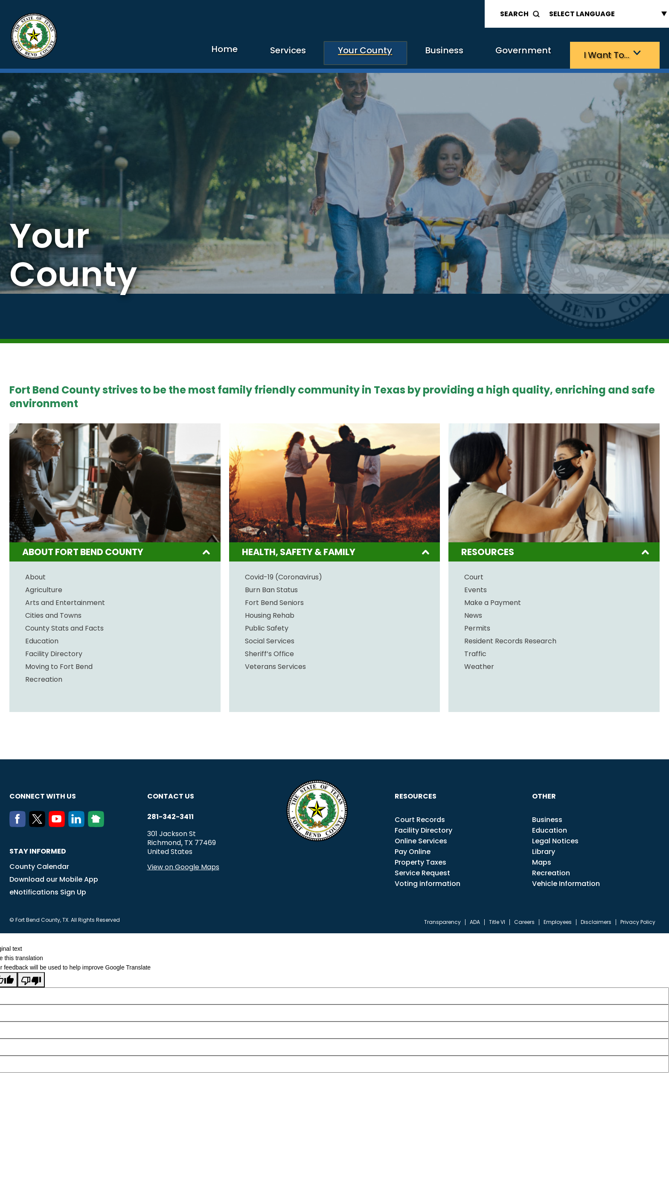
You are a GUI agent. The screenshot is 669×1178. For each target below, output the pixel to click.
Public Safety (266, 626)
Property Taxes (420, 860)
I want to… (602, 53)
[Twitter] (39, 822)
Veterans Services (275, 664)
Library (543, 849)
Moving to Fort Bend (59, 664)
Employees (558, 920)
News (473, 613)
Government (507, 53)
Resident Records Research (510, 639)
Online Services (421, 839)
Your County (322, 53)
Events (475, 588)
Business (414, 53)
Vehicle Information (566, 881)
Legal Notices (555, 839)
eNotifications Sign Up (47, 890)
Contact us (170, 794)
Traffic (475, 652)
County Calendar (39, 864)
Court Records (420, 817)
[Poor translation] (31, 977)
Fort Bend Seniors (274, 600)
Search (514, 14)
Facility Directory (53, 652)
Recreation (43, 677)
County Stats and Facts (64, 626)
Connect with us (42, 794)
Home (159, 53)
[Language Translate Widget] (606, 14)
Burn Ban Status (271, 588)
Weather (479, 664)
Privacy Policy (637, 920)
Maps (541, 860)
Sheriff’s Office (269, 652)
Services (233, 53)
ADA (475, 920)
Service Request (422, 871)
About (35, 575)
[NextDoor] (98, 822)
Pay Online (412, 849)
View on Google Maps (183, 865)
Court (473, 575)
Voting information (427, 881)
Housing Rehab (269, 613)
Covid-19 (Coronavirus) (283, 575)
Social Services (269, 639)
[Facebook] (19, 822)
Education (41, 639)
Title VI (497, 920)
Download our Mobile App (53, 877)
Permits (477, 626)
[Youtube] (58, 822)
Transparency (442, 920)
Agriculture (43, 588)
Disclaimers (596, 920)
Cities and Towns (53, 613)
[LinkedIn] (78, 822)
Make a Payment (492, 600)
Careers (524, 920)
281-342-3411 (170, 814)
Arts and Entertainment (65, 600)
